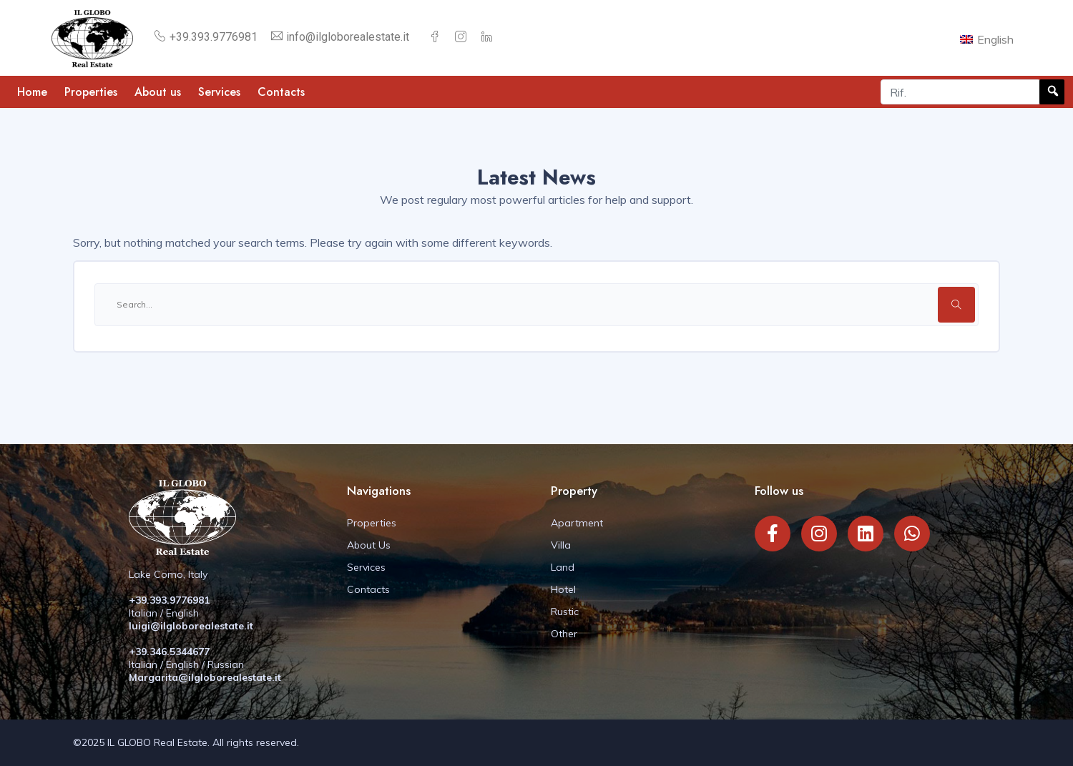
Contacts (281, 92)
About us (157, 92)
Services (219, 92)
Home (32, 92)
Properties (90, 92)
